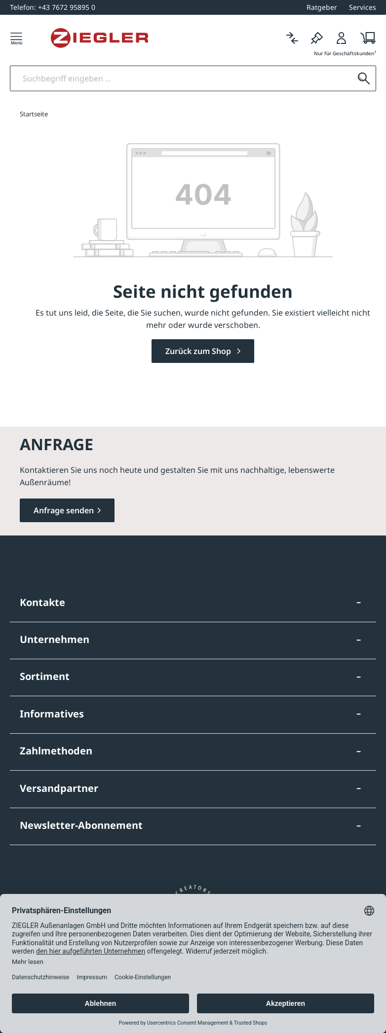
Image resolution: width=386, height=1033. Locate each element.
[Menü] (16, 38)
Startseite (34, 113)
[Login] (341, 38)
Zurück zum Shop (199, 351)
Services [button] (362, 7)
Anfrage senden (64, 510)
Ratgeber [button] (322, 7)
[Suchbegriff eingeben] (181, 78)
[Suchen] (364, 78)
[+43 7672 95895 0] (52, 7)
